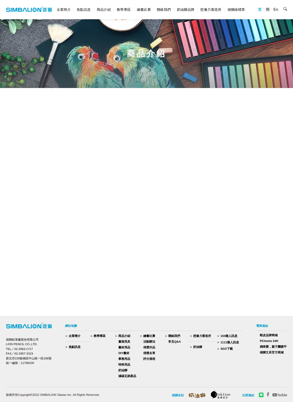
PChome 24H (269, 340)
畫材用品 (124, 347)
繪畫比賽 (144, 9)
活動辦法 (149, 341)
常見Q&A (174, 341)
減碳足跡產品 (127, 375)
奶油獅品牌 (186, 9)
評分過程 (149, 358)
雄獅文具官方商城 (272, 352)
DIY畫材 (123, 353)
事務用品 (124, 358)
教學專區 (124, 9)
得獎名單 (149, 353)
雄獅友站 (178, 395)
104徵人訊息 (228, 335)
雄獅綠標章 (236, 9)
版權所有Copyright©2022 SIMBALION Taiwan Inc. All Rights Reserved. (53, 394)
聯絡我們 (164, 9)
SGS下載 (226, 348)
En (276, 9)
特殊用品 (124, 364)
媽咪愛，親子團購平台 (275, 346)
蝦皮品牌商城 (269, 335)
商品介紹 (104, 9)
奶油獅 (122, 370)
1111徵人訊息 (229, 342)
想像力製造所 (210, 9)
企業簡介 (64, 9)
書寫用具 (124, 341)
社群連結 (248, 395)
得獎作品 (149, 347)
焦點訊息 (84, 9)
